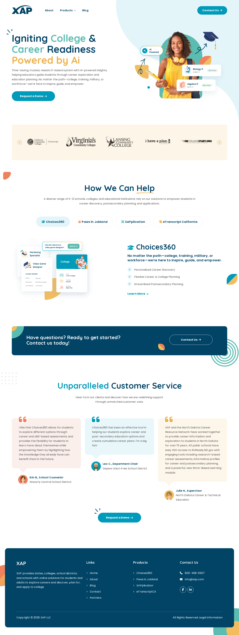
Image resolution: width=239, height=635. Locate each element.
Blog (85, 10)
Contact (95, 592)
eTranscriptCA (146, 592)
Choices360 (144, 573)
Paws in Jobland (147, 579)
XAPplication (144, 585)
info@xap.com (194, 579)
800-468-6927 (195, 573)
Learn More (137, 294)
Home (94, 573)
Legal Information (211, 618)
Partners (95, 598)
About (49, 10)
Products (66, 10)
